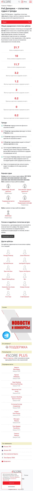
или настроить (11, 486)
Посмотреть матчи (7, 236)
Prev (3, 324)
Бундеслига (6, 461)
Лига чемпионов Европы (10, 454)
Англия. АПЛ (6, 450)
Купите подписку (8, 358)
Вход (24, 1)
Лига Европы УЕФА (8, 457)
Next (29, 324)
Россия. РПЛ (6, 446)
